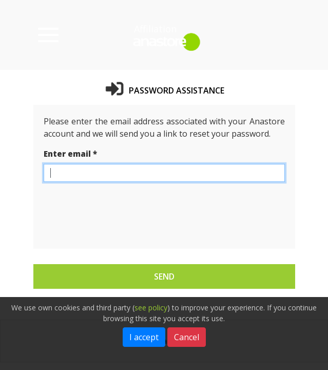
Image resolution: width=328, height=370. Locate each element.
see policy (150, 307)
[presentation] (122, 210)
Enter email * (70, 154)
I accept (144, 337)
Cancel (186, 337)
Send (164, 276)
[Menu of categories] (48, 35)
